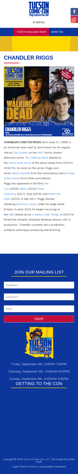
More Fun (57, 32)
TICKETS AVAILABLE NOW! (31, 32)
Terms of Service (29, 466)
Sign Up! (39, 319)
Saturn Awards (20, 173)
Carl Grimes (20, 152)
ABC (11, 214)
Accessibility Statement (53, 466)
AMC (40, 152)
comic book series (20, 163)
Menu (40, 22)
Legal (15, 466)
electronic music (26, 204)
